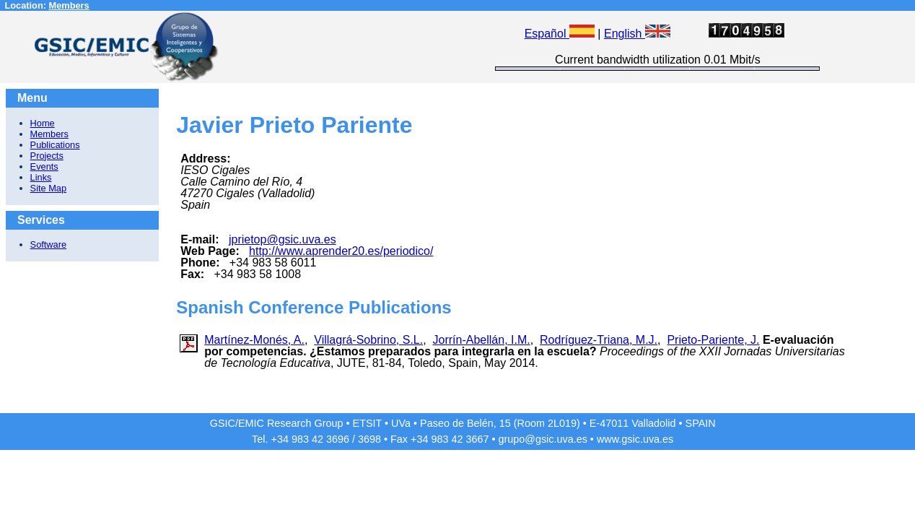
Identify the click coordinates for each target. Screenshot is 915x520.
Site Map (48, 188)
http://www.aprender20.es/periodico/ (341, 251)
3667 (477, 439)
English (637, 33)
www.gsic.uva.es (635, 439)
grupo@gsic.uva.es (542, 439)
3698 (369, 439)
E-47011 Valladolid (633, 423)
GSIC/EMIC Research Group (276, 423)
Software (48, 244)
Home (42, 123)
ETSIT (367, 423)
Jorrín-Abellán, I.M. (481, 340)
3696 (337, 439)
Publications (55, 144)
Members (69, 5)
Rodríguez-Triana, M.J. (598, 340)
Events (44, 166)
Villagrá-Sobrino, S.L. (368, 340)
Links (41, 177)
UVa (401, 423)
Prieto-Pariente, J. (713, 340)
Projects (47, 155)
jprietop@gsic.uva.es (282, 239)
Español (560, 33)
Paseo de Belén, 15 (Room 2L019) (500, 423)
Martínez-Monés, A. (254, 340)
